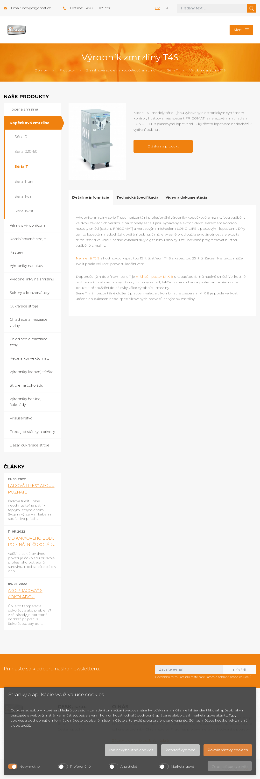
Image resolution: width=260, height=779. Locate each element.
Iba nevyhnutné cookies (131, 750)
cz (157, 8)
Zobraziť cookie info (230, 766)
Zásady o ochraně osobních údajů (228, 677)
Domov (41, 70)
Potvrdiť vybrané (180, 750)
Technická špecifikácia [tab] (137, 197)
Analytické (128, 766)
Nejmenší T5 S (87, 258)
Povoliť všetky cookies (228, 750)
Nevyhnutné (29, 766)
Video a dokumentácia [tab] (186, 197)
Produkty (67, 70)
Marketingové (182, 766)
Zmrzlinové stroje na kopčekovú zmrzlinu (120, 70)
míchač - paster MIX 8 (154, 276)
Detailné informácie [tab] (90, 197)
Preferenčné (80, 766)
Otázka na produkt (163, 146)
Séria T (172, 70)
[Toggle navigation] (241, 30)
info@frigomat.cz (36, 8)
